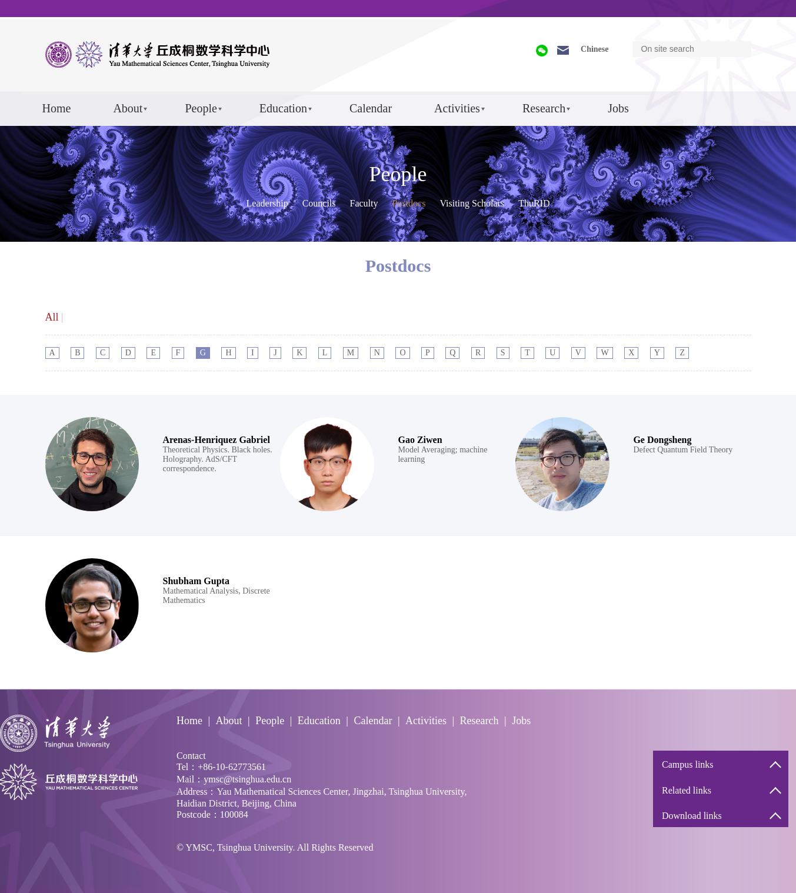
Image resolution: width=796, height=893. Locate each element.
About (127, 108)
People (201, 108)
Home (56, 108)
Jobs (618, 108)
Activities (457, 108)
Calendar (370, 108)
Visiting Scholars (471, 203)
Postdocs (409, 203)
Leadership (267, 203)
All (52, 317)
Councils (319, 203)
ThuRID (533, 203)
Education (283, 108)
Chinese (594, 49)
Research (543, 108)
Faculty (364, 203)
